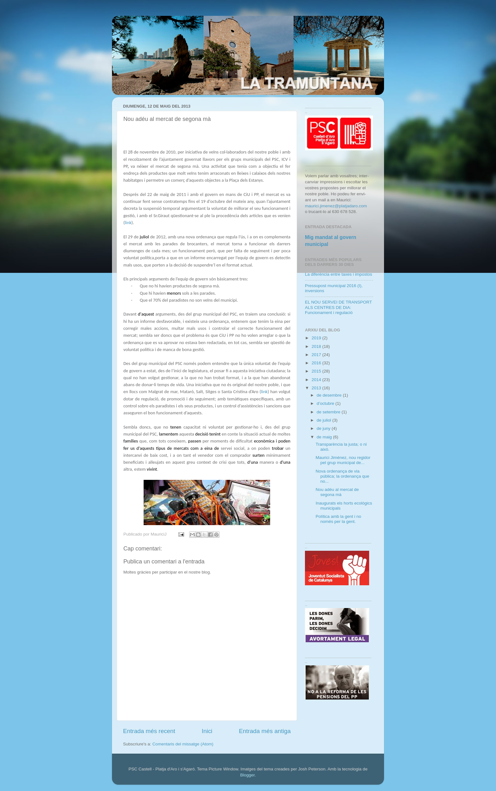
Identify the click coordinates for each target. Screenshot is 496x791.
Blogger (247, 775)
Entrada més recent (149, 731)
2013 (317, 388)
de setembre (329, 412)
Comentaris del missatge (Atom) (183, 744)
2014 (317, 379)
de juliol (324, 420)
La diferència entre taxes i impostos (338, 274)
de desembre (330, 395)
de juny (324, 428)
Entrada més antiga (265, 731)
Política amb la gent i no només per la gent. (338, 519)
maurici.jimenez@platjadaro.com (336, 206)
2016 (317, 363)
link (128, 222)
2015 (317, 371)
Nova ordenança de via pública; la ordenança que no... (342, 476)
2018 (317, 346)
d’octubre (326, 403)
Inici (207, 731)
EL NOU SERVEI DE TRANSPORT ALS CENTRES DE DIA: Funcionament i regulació (338, 307)
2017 (317, 354)
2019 (317, 338)
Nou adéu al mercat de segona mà (337, 492)
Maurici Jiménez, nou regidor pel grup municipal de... (343, 460)
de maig (325, 437)
